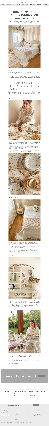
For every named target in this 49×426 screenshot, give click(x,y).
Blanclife (9, 4)
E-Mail (14, 393)
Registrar (32, 395)
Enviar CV (26, 410)
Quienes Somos (39, 4)
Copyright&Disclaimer (3, 423)
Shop (23, 4)
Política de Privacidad (8, 423)
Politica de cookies (13, 423)
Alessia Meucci (16, 76)
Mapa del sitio (17, 423)
